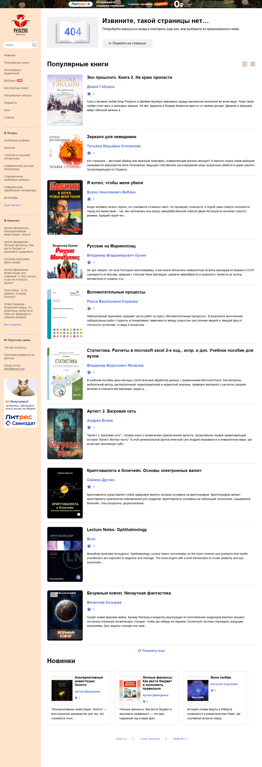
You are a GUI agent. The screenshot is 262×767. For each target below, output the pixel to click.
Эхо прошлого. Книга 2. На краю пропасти (129, 77)
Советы (9, 117)
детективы (11, 197)
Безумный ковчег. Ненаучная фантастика (129, 593)
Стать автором (150, 738)
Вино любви (221, 677)
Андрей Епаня (100, 420)
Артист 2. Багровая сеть (111, 411)
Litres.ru (121, 738)
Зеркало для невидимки (111, 136)
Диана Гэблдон (101, 87)
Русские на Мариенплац (111, 246)
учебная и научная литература (17, 156)
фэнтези (9, 147)
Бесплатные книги (16, 88)
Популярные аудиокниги (12, 71)
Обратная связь (19, 340)
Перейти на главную (129, 43)
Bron (91, 539)
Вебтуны (10, 80)
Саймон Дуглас (101, 480)
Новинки (9, 55)
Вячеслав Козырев (104, 602)
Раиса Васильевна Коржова (112, 301)
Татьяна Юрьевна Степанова (114, 146)
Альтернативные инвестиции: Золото (89, 681)
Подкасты (10, 102)
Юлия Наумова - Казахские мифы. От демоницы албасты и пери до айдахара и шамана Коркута (18, 310)
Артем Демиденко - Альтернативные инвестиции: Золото (17, 231)
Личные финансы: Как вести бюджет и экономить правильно (158, 683)
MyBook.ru (180, 738)
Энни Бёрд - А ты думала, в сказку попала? (15, 293)
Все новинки (12, 324)
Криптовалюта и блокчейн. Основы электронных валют (144, 470)
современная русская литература (19, 167)
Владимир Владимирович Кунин (116, 255)
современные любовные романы (16, 178)
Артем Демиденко (88, 691)
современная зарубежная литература (20, 188)
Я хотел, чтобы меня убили (115, 182)
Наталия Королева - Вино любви (17, 260)
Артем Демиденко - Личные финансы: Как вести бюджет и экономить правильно (19, 246)
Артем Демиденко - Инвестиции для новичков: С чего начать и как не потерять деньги (20, 276)
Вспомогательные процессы (116, 292)
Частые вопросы (15, 347)
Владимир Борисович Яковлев (115, 365)
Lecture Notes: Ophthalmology (117, 529)
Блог (7, 110)
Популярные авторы (18, 95)
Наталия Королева (224, 684)
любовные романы (17, 140)
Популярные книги (16, 62)
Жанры (12, 133)
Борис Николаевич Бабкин (111, 192)
